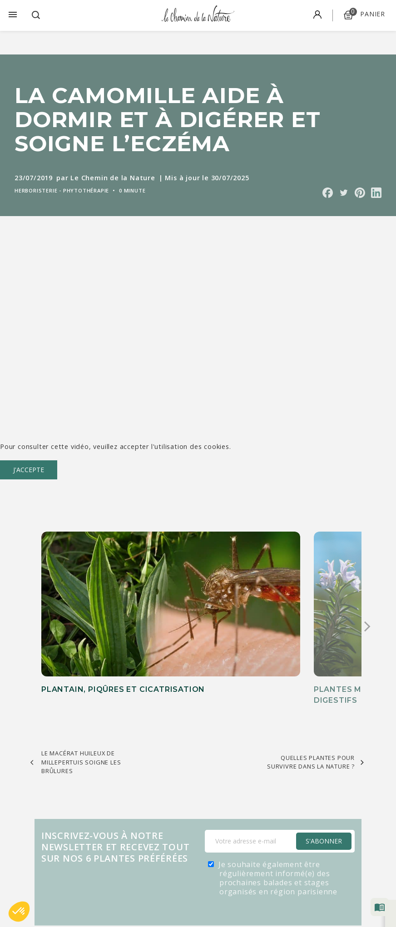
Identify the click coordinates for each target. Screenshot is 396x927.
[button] (19, 911)
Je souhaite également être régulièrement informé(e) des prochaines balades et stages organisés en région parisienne (277, 828)
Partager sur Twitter (343, 192)
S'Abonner (324, 791)
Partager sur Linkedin (376, 192)
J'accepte (28, 469)
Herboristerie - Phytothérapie (62, 190)
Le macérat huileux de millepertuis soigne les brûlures (81, 712)
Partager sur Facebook (327, 192)
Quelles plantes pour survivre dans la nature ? (311, 712)
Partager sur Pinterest (360, 192)
